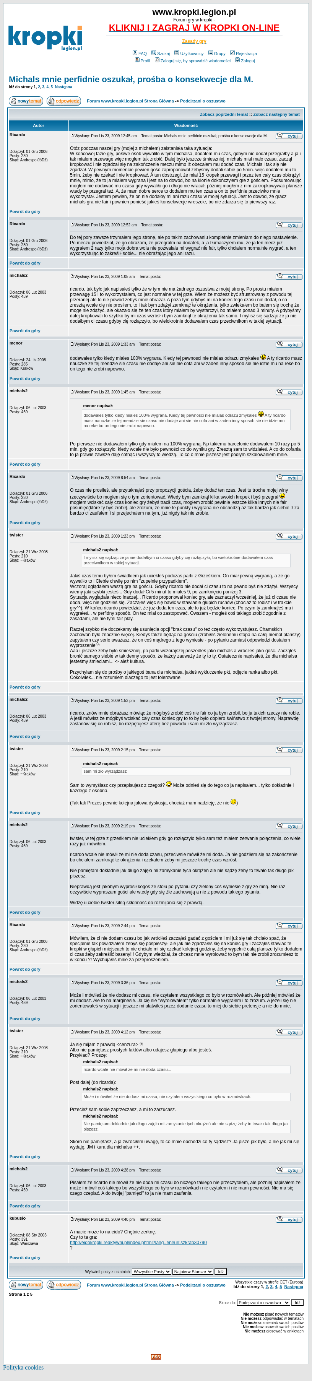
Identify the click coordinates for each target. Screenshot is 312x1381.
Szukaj (160, 53)
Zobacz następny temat (276, 114)
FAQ (140, 53)
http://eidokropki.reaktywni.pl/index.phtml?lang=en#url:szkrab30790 (138, 1242)
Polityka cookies (23, 1367)
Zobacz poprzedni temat (224, 114)
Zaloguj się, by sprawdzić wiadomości (193, 60)
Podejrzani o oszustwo (203, 101)
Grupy (217, 53)
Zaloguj (245, 60)
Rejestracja (243, 53)
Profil (142, 60)
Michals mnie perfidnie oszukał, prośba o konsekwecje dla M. (131, 79)
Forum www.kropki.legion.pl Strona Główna (130, 101)
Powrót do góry (25, 211)
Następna (63, 87)
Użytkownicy (188, 53)
